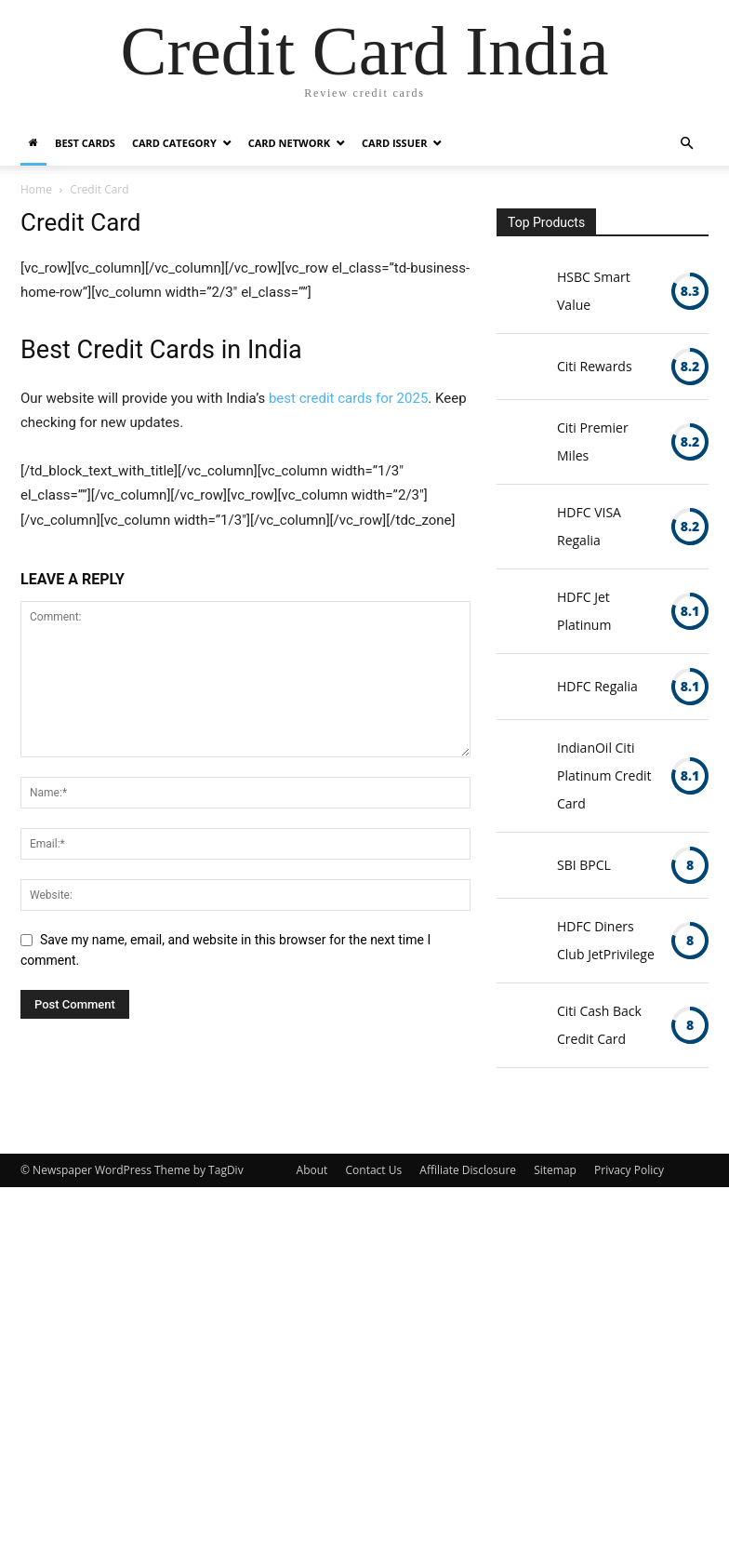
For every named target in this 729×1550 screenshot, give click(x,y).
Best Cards (85, 143)
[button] (686, 144)
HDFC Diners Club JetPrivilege (606, 940)
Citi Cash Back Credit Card (599, 1025)
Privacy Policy (629, 1170)
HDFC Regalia (597, 686)
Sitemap (555, 1170)
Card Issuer (394, 143)
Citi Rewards (594, 366)
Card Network (289, 143)
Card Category (174, 143)
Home (36, 189)
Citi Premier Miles (593, 441)
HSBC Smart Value (593, 291)
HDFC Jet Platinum (584, 611)
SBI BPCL (584, 865)
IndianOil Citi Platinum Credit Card (604, 775)
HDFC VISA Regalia (589, 526)
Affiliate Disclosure (467, 1170)
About (312, 1170)
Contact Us (374, 1170)
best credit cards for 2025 (348, 398)
